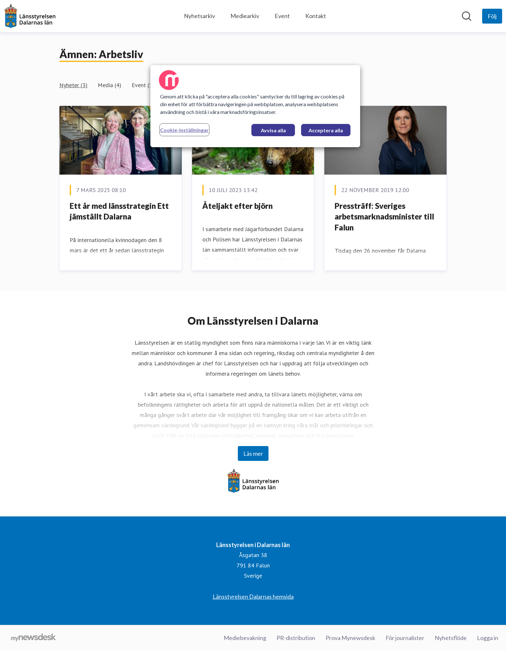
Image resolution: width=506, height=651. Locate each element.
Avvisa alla (273, 130)
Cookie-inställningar (184, 130)
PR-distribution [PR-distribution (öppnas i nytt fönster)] (296, 637)
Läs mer (253, 453)
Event (282, 15)
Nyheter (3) (73, 85)
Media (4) (109, 85)
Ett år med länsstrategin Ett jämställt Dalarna (119, 211)
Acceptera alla (326, 130)
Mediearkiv (244, 15)
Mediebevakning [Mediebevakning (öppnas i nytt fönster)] (245, 637)
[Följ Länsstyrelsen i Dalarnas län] (492, 16)
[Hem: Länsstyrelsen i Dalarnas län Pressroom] (30, 16)
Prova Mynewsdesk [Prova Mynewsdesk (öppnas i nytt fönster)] (350, 637)
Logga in (487, 637)
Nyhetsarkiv (199, 15)
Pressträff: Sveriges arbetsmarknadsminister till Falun (384, 216)
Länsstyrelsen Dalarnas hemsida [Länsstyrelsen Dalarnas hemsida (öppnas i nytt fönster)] (253, 596)
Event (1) (143, 85)
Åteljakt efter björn (237, 205)
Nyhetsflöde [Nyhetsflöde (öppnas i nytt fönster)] (451, 637)
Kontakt (315, 15)
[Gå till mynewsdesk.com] (33, 638)
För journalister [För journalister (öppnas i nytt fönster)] (405, 637)
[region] (255, 106)
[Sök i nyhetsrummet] (466, 16)
